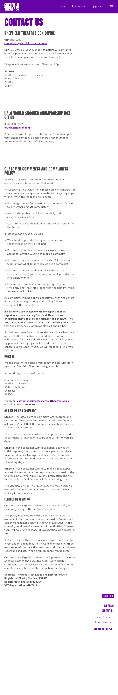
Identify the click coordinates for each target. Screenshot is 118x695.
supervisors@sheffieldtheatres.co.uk (25, 43)
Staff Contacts (105, 617)
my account (79, 6)
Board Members (104, 622)
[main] (59, 354)
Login (62, 7)
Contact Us (108, 610)
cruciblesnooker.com (17, 127)
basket (98, 6)
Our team (109, 605)
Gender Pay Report (104, 629)
